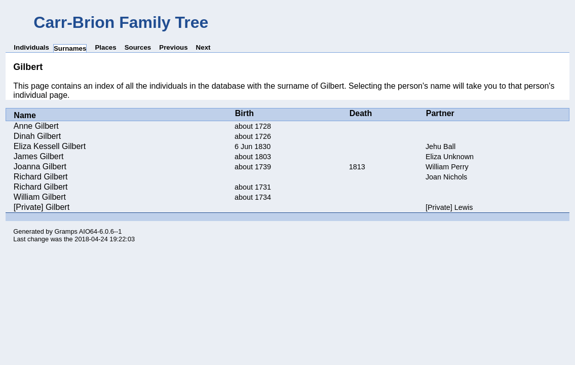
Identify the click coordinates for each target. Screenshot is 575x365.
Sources (138, 47)
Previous (173, 47)
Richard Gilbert (41, 176)
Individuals (31, 47)
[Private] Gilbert (41, 207)
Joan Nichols (446, 177)
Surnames (70, 48)
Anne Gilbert (36, 126)
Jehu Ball (440, 146)
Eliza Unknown (450, 157)
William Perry (447, 167)
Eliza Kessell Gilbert (50, 146)
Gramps (66, 231)
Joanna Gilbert (40, 166)
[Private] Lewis (449, 207)
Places (105, 47)
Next (203, 47)
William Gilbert (40, 197)
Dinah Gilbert (37, 136)
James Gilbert (39, 156)
